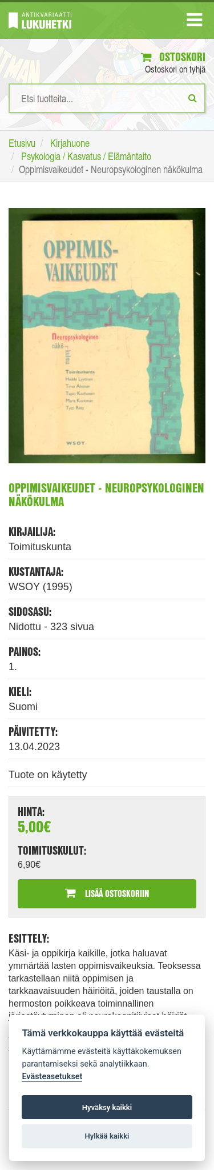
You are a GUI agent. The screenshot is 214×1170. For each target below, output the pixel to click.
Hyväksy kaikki (107, 1107)
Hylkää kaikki (106, 1136)
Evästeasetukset (52, 1076)
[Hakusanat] (107, 98)
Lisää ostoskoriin (107, 893)
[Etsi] (192, 97)
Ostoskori (173, 57)
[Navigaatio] (194, 22)
